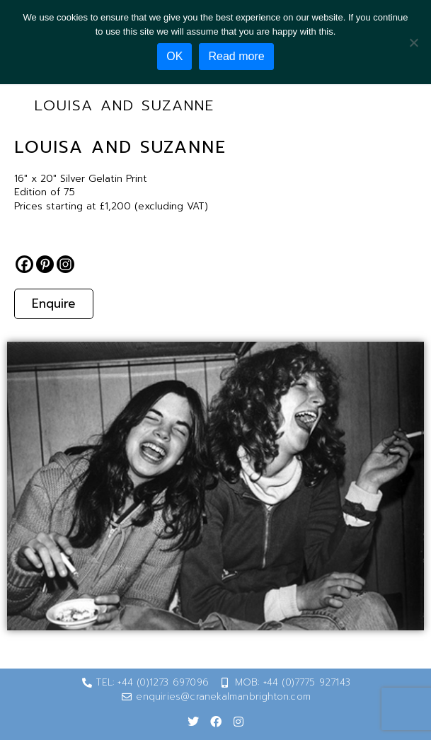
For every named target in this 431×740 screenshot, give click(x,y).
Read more (236, 56)
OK (174, 56)
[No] (413, 42)
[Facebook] (24, 264)
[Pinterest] (45, 264)
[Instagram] (65, 264)
